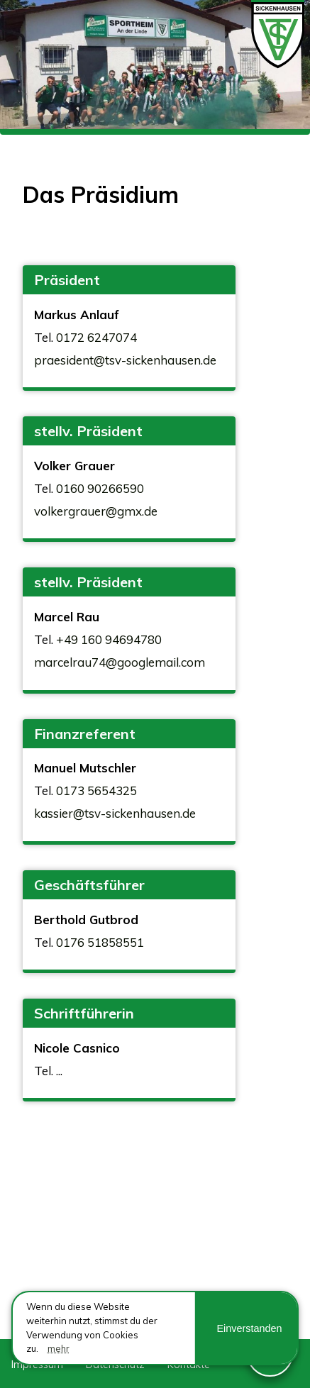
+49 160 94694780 (109, 639)
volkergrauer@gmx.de (95, 511)
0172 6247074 (96, 337)
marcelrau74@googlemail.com (119, 662)
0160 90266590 (100, 488)
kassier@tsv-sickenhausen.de (115, 813)
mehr (59, 1348)
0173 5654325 (96, 790)
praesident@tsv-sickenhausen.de (125, 359)
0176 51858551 (100, 942)
